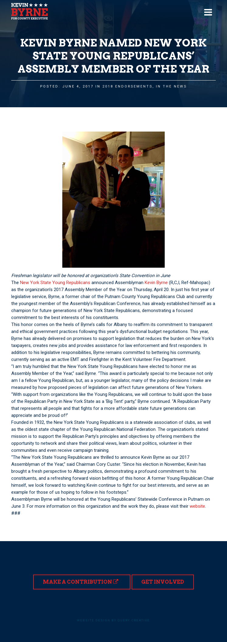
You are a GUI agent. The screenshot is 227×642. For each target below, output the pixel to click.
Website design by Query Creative (113, 620)
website (197, 506)
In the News (171, 86)
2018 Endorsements (127, 86)
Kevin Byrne (156, 282)
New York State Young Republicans (55, 282)
